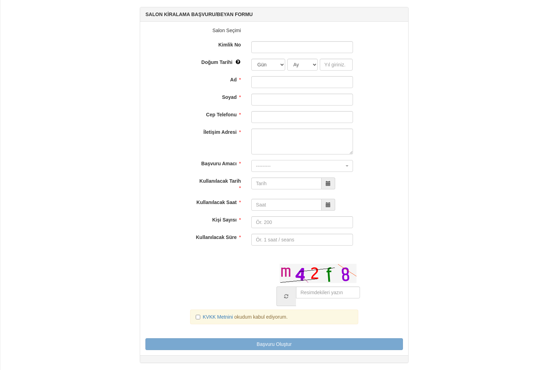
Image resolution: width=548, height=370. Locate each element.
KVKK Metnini (218, 317)
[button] (302, 166)
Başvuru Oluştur (274, 344)
